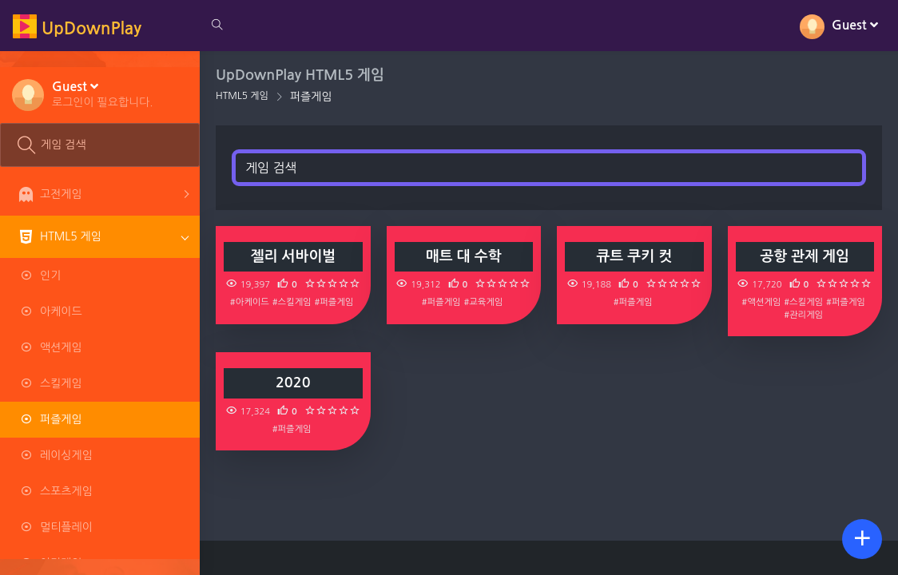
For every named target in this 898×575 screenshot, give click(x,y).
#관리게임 (803, 314)
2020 (293, 382)
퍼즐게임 (311, 96)
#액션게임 (761, 302)
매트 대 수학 (464, 256)
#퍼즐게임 (333, 302)
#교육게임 (483, 302)
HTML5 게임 (242, 96)
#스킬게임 (292, 302)
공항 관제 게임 (804, 256)
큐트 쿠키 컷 (634, 256)
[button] (102, 93)
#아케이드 (249, 302)
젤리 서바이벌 (293, 256)
